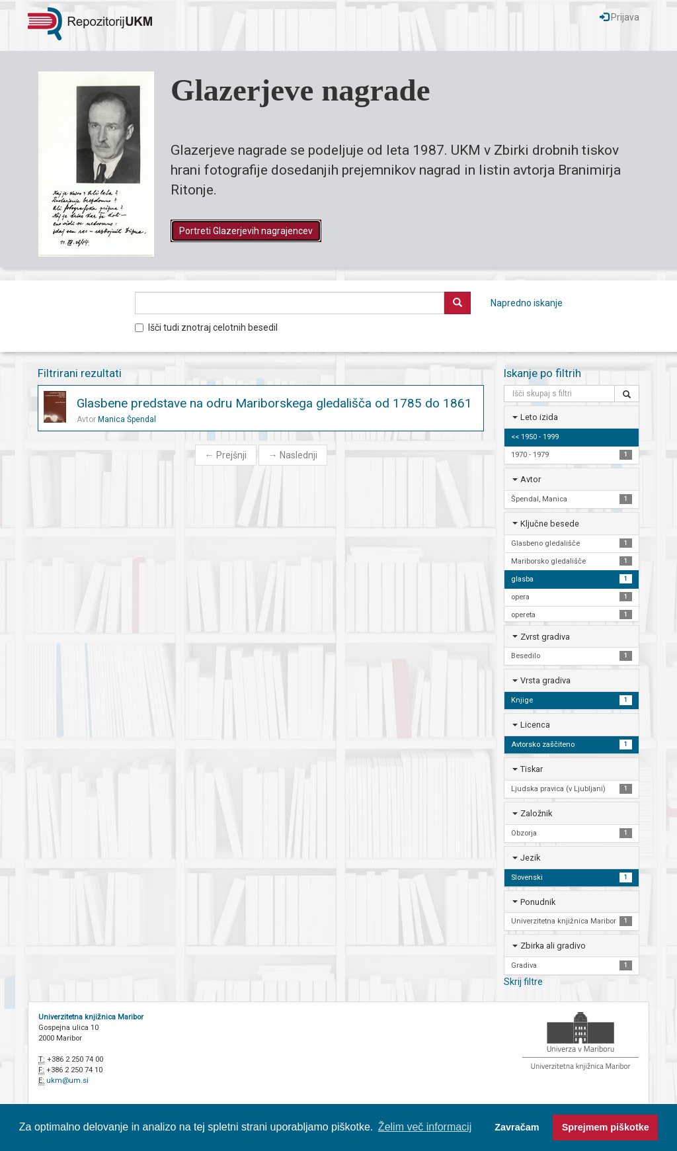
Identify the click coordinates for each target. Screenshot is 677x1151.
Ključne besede (549, 524)
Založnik (536, 813)
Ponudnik (537, 902)
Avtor (530, 479)
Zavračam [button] (517, 1127)
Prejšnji (226, 455)
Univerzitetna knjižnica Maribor (90, 1017)
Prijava (619, 17)
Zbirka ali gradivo (553, 946)
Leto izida (539, 417)
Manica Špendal (127, 419)
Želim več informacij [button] (424, 1126)
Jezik (530, 858)
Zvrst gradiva (545, 637)
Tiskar (531, 769)
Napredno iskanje (527, 303)
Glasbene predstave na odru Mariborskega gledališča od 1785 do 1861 (274, 403)
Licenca (535, 725)
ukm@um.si (67, 1080)
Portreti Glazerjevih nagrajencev (246, 231)
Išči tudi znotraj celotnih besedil (206, 327)
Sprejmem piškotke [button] (605, 1127)
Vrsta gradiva (545, 680)
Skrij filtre (523, 981)
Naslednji (292, 455)
